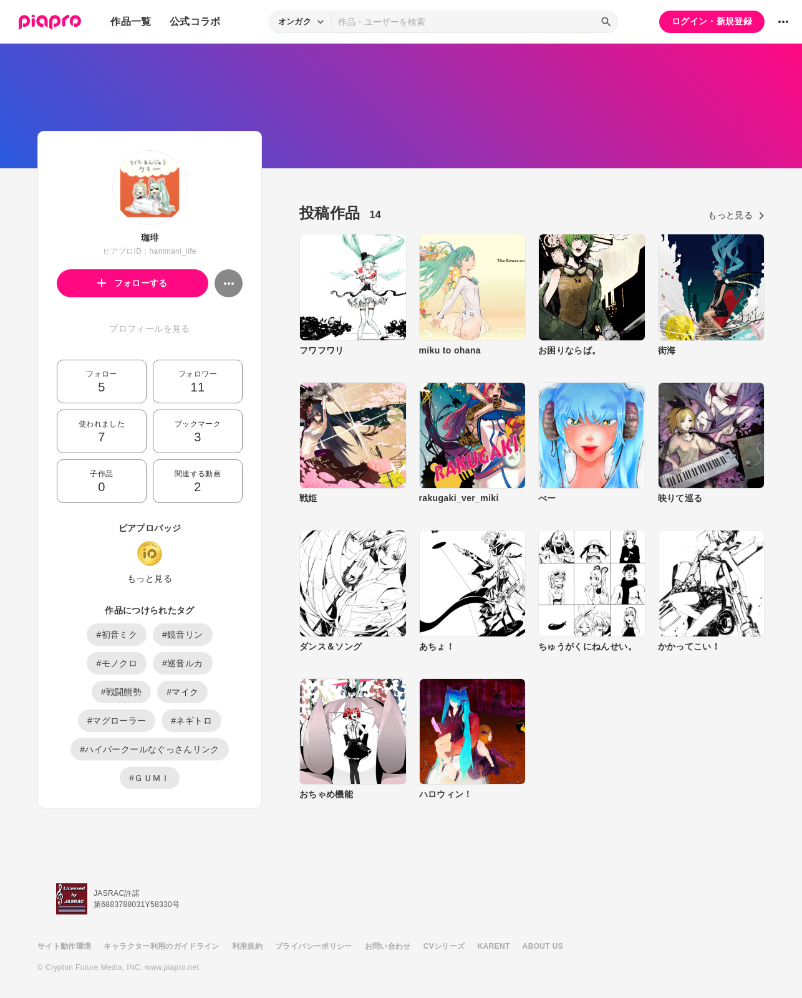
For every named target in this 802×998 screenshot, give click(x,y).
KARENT (494, 946)
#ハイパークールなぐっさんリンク (149, 749)
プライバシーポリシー (313, 946)
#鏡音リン (182, 635)
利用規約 (247, 946)
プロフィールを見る (149, 328)
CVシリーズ (444, 946)
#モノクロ (116, 663)
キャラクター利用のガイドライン (161, 946)
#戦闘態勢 (121, 692)
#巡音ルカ (182, 663)
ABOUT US (543, 946)
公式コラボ (195, 21)
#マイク (182, 692)
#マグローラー (116, 721)
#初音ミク (116, 635)
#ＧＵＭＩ (149, 778)
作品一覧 (130, 21)
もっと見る (149, 578)
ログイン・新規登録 (712, 21)
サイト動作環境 (64, 946)
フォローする (132, 283)
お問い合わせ (388, 946)
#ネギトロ (191, 721)
